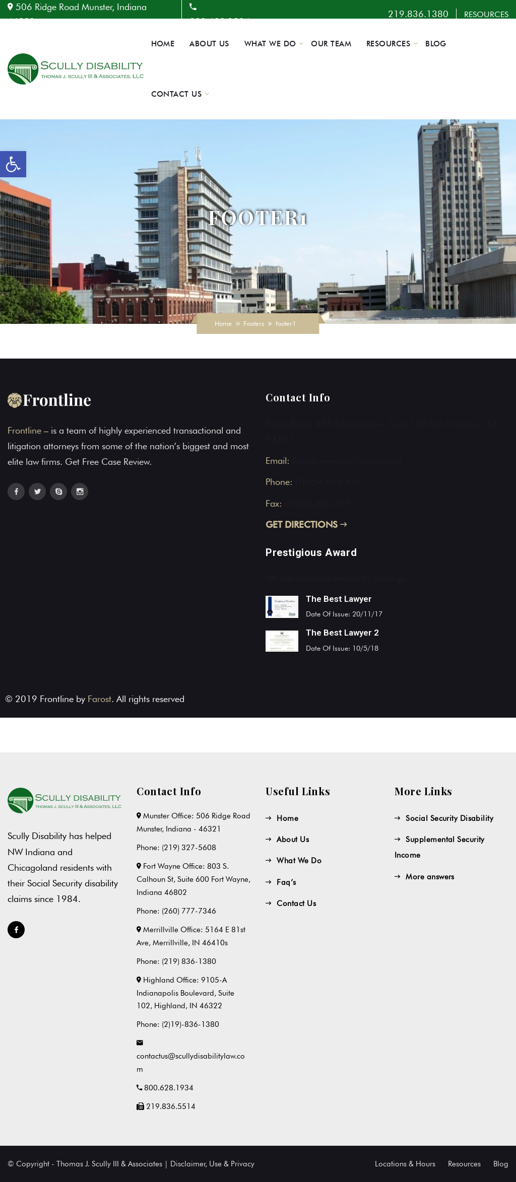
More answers (430, 876)
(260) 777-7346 (189, 911)
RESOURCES (486, 14)
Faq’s (286, 882)
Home (223, 323)
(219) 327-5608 (189, 847)
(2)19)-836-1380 (190, 1024)
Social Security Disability (449, 818)
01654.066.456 (328, 481)
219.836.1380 (418, 14)
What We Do (299, 860)
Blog (500, 1163)
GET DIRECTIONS (306, 524)
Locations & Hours (405, 1163)
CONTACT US (176, 94)
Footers (253, 323)
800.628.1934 (169, 1087)
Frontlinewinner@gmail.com (347, 460)
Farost (99, 698)
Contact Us (296, 903)
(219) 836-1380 (189, 961)
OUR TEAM (331, 43)
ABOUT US (209, 43)
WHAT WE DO (270, 43)
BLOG (435, 43)
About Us (293, 839)
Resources (464, 1163)
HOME (163, 43)
